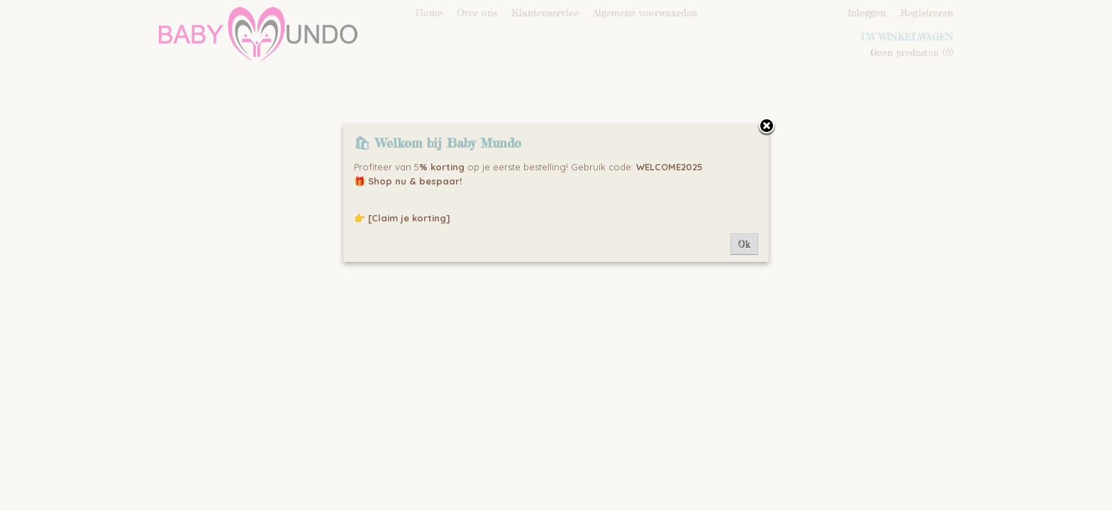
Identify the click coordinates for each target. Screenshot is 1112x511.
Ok (744, 244)
